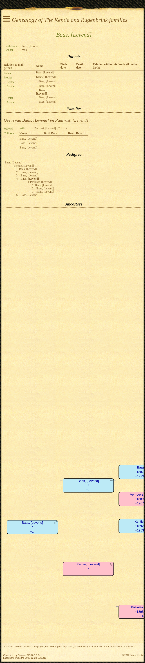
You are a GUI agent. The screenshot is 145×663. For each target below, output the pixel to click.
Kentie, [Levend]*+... (88, 569)
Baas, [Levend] (45, 72)
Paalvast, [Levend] (45, 128)
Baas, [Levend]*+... (32, 527)
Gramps (22, 655)
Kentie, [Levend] (46, 76)
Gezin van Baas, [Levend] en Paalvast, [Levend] (46, 120)
